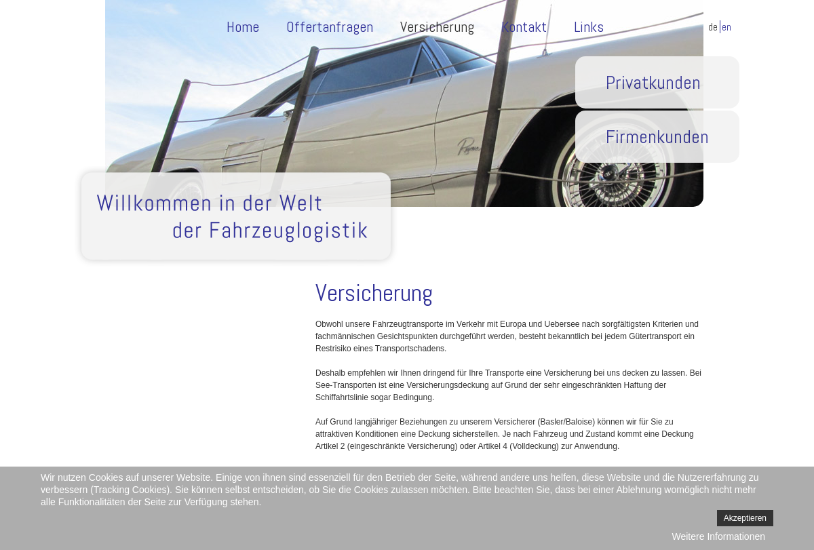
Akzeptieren (745, 518)
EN (726, 26)
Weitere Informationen (718, 536)
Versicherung (437, 26)
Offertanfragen (329, 26)
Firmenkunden (657, 137)
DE (714, 26)
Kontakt (524, 26)
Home (243, 26)
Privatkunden (653, 82)
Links (589, 26)
